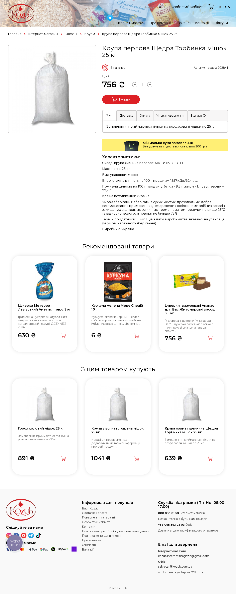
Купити (121, 99)
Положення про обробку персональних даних (115, 531)
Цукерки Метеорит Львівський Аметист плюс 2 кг (44, 307)
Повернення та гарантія (99, 517)
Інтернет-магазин (130, 23)
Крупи (89, 34)
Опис (109, 115)
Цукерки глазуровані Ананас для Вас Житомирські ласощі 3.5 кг (190, 309)
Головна (14, 34)
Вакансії (184, 23)
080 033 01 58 (168, 513)
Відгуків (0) (199, 115)
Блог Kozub (90, 508)
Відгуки (221, 23)
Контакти (203, 23)
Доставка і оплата (95, 513)
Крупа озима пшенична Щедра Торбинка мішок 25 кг (191, 430)
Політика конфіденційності (101, 536)
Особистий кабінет (186, 7)
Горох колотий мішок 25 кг (41, 428)
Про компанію (161, 23)
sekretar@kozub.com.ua (175, 566)
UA (227, 7)
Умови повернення (170, 115)
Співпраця (89, 545)
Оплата (145, 115)
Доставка (126, 115)
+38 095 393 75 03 (171, 524)
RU (220, 7)
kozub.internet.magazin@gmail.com (183, 556)
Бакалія (71, 34)
